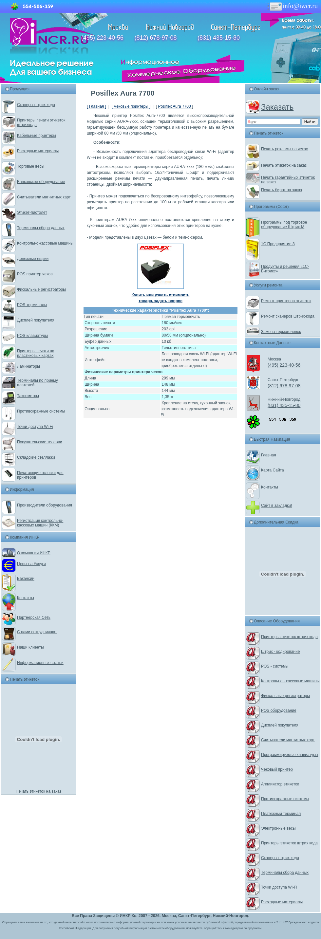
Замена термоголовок (281, 331)
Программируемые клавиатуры (289, 754)
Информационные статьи (40, 662)
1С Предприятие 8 (278, 244)
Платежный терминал (281, 813)
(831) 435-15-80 (219, 37)
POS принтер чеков (35, 274)
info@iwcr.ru (292, 5)
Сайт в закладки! (276, 505)
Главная (268, 455)
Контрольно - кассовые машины (290, 681)
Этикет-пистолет (32, 212)
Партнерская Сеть (33, 617)
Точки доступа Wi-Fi (279, 887)
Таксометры (28, 396)
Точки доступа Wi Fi (35, 426)
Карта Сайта (272, 470)
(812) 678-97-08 (155, 37)
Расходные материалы (38, 151)
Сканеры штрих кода (36, 104)
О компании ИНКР (33, 553)
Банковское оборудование (41, 181)
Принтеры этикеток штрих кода (289, 637)
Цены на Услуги (31, 564)
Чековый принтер (277, 769)
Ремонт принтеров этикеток (286, 301)
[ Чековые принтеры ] (130, 106)
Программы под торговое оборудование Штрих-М (284, 224)
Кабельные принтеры (36, 135)
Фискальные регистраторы (41, 289)
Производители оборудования (44, 505)
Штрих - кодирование (280, 651)
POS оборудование (278, 710)
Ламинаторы (28, 366)
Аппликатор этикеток (280, 784)
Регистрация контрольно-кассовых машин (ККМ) (40, 522)
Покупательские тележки (39, 442)
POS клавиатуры (32, 335)
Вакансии (25, 578)
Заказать (277, 106)
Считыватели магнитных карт (44, 197)
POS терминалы (32, 305)
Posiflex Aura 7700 (175, 106)
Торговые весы (30, 166)
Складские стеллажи (36, 457)
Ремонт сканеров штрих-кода (287, 316)
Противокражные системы (41, 411)
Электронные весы (278, 828)
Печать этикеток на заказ (38, 791)
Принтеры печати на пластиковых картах (35, 353)
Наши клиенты (30, 647)
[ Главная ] (96, 106)
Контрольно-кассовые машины (45, 243)
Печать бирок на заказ (281, 190)
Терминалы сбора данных (41, 228)
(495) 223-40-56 (102, 37)
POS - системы (275, 666)
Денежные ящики (32, 258)
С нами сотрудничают (37, 632)
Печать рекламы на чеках (284, 149)
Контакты (25, 598)
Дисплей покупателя (35, 320)
